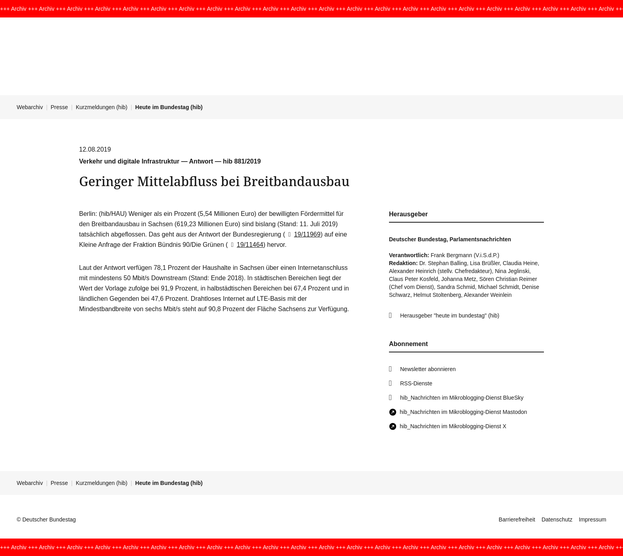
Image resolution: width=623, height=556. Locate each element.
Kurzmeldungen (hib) (102, 107)
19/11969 (303, 234)
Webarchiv (30, 107)
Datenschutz (557, 519)
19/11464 (245, 244)
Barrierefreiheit (517, 519)
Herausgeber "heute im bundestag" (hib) (449, 315)
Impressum (592, 519)
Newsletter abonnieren (428, 369)
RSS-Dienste (416, 383)
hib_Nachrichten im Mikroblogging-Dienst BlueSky (461, 397)
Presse (59, 107)
